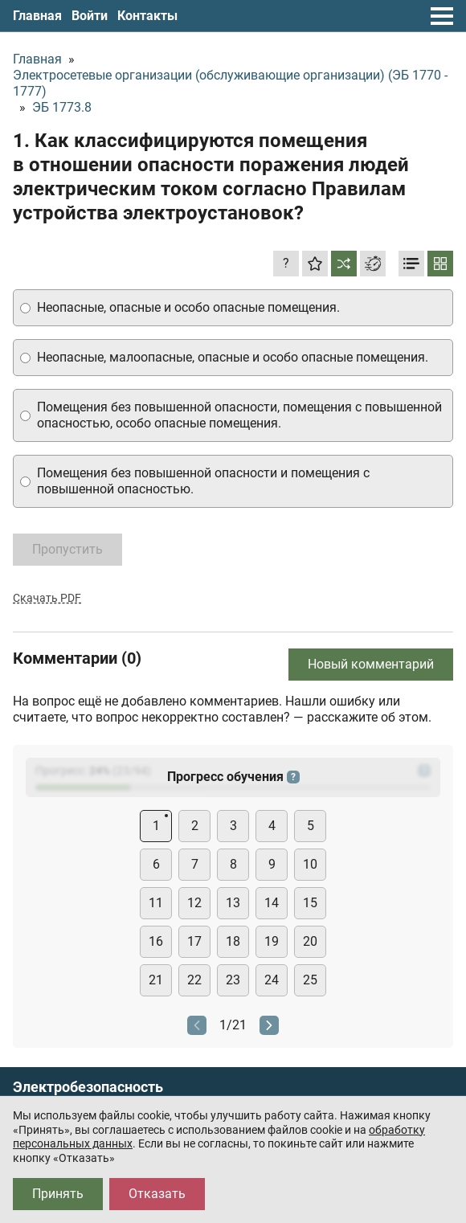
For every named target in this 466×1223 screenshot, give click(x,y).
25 (310, 980)
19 (271, 941)
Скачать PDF (47, 597)
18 (233, 941)
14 (271, 902)
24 (271, 980)
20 (310, 941)
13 (233, 902)
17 (194, 941)
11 (156, 902)
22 (194, 980)
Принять (58, 1193)
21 (156, 980)
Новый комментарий (371, 664)
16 (156, 941)
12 (194, 902)
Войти (90, 15)
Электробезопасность (88, 1087)
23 (233, 980)
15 (310, 902)
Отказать (157, 1193)
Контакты (147, 15)
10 (310, 864)
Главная (37, 15)
